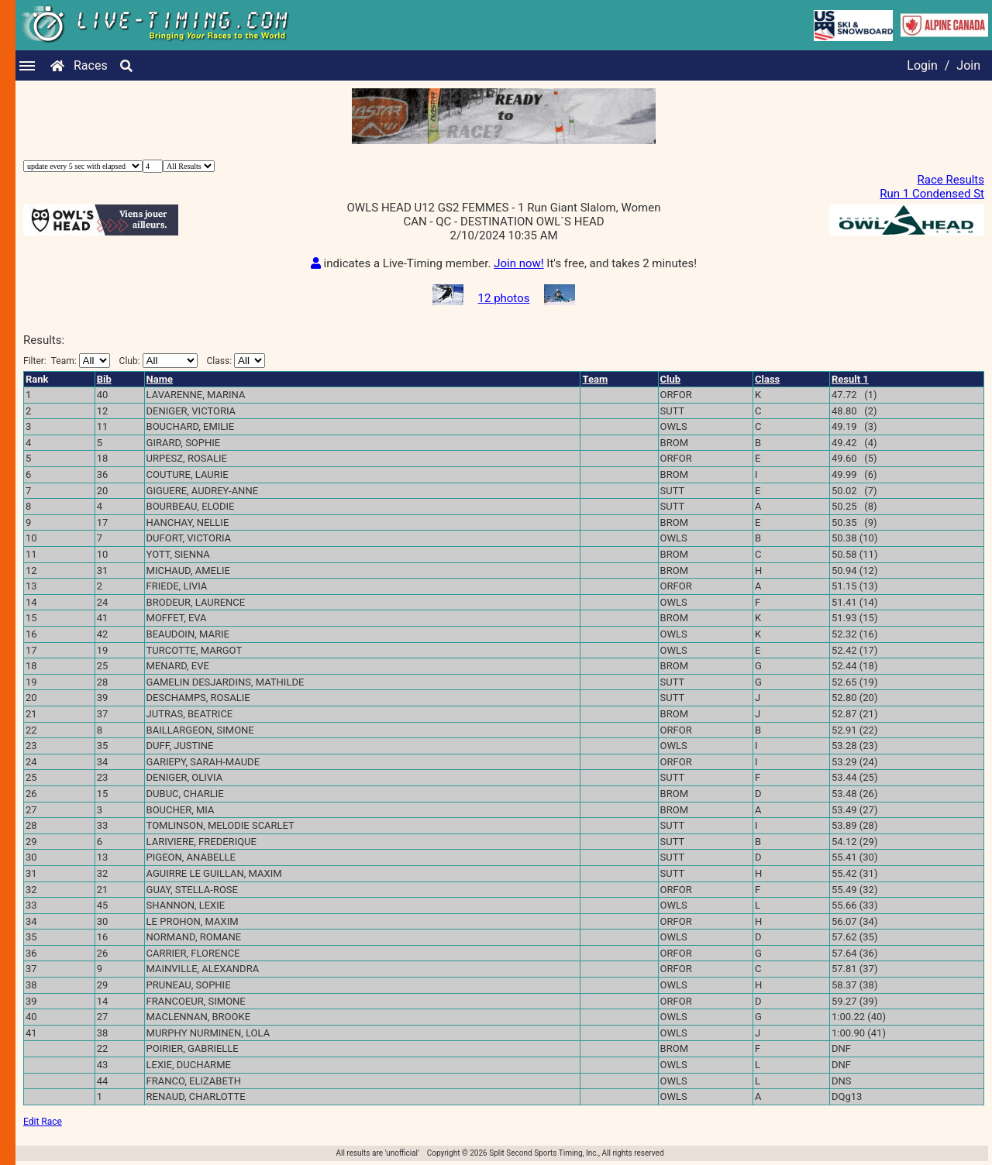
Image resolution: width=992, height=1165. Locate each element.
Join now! (518, 263)
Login (922, 65)
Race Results (951, 180)
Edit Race (42, 1121)
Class (767, 379)
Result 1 (850, 379)
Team (595, 379)
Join (968, 65)
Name (159, 379)
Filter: (66, 360)
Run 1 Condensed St (932, 194)
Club (670, 379)
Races (91, 65)
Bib (104, 379)
